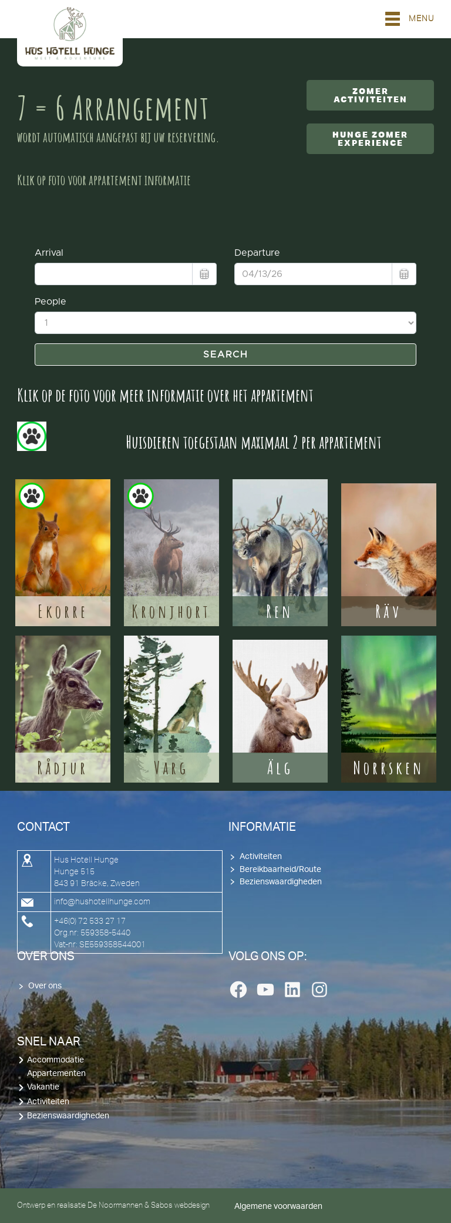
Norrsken (389, 767)
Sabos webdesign (180, 1204)
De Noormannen (115, 1204)
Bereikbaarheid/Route (280, 870)
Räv (388, 611)
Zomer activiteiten (371, 95)
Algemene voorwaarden (278, 1206)
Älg (280, 767)
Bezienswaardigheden (281, 882)
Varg (171, 767)
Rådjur (62, 767)
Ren (280, 611)
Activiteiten (261, 857)
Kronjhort (171, 611)
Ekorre (63, 611)
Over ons (45, 986)
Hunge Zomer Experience (370, 138)
